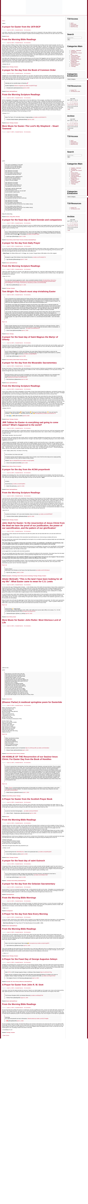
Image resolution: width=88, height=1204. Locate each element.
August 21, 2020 (24, 997)
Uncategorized (9, 910)
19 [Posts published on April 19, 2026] (77, 104)
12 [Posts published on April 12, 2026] (77, 103)
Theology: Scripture (14, 66)
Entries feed (73, 24)
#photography (8, 281)
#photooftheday (15, 281)
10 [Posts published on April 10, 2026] (74, 103)
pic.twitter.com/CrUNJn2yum (43, 570)
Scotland (26, 239)
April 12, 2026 (20, 572)
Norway (25, 359)
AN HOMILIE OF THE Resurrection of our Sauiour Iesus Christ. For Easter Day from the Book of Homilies (30, 757)
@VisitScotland (51, 281)
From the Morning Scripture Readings (21, 94)
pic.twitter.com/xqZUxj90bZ (27, 460)
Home (3, 20)
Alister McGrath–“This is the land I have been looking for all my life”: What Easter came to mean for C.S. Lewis (32, 580)
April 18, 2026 (10, 73)
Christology (14, 575)
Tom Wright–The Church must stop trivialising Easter (29, 291)
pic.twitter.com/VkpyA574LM (48, 975)
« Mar (68, 109)
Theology (12, 333)
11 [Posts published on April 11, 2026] (75, 103)
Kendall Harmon (19, 30)
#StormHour (53, 280)
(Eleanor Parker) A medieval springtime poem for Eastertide (32, 702)
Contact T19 (73, 90)
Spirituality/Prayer (13, 91)
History (11, 466)
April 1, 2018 (26, 792)
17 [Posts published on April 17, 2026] (74, 104)
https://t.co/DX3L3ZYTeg (46, 972)
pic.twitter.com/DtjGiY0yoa (33, 234)
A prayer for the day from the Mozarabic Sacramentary (29, 363)
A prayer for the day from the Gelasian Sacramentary (28, 884)
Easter (7, 36)
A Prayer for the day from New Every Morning (25, 914)
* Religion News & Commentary (75, 62)
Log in (72, 23)
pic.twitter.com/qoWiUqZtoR (44, 851)
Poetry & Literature (17, 466)
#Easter (10, 787)
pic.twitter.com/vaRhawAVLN (33, 328)
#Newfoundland (31, 1018)
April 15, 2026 (10, 428)
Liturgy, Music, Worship (15, 216)
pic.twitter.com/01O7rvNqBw (41, 1018)
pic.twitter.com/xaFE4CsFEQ (20, 377)
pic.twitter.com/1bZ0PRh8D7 (46, 514)
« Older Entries (5, 1035)
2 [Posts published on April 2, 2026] (72, 101)
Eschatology (30, 575)
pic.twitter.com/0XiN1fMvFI (11, 790)
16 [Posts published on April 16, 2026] (72, 104)
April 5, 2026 (25, 462)
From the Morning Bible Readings (19, 39)
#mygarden (21, 85)
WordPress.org (74, 26)
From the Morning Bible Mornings (19, 897)
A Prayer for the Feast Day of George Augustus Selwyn (29, 959)
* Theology (73, 66)
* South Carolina (74, 65)
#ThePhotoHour (23, 282)
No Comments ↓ (27, 30)
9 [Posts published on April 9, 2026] (72, 103)
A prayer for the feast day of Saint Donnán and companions (32, 220)
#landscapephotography (42, 281)
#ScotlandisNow (46, 280)
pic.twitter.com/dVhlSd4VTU (39, 117)
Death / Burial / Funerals (18, 239)
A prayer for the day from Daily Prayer (21, 243)
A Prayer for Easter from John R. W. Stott (22, 984)
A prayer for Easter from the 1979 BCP (21, 27)
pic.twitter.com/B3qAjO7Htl (36, 995)
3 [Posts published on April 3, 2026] (73, 101)
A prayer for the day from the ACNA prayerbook (26, 469)
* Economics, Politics (75, 56)
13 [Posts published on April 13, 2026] (68, 104)
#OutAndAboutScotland (30, 281)
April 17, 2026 (10, 132)
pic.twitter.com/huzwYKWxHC (31, 811)
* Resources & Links (75, 64)
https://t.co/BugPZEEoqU (15, 460)
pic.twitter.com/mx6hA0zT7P (49, 413)
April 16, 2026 (10, 294)
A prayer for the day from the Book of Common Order (29, 70)
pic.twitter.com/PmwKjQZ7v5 (39, 257)
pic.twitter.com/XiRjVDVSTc (28, 611)
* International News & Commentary (76, 59)
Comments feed (74, 25)
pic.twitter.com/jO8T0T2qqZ (30, 85)
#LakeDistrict (10, 377)
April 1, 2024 (25, 750)
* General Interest (75, 57)
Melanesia (22, 981)
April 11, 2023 (35, 978)
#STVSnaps (16, 282)
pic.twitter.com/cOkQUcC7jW (41, 874)
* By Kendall (73, 51)
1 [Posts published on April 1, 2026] (70, 101)
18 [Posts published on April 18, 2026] (75, 104)
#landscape (22, 281)
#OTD (9, 972)
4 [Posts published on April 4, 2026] (75, 101)
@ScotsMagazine (9, 282)
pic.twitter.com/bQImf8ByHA (30, 353)
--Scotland (8, 880)
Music (11, 698)
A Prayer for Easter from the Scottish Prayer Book (27, 799)
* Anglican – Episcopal (76, 50)
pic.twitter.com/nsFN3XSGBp (39, 282)
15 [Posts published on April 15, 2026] (71, 104)
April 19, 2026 (10, 30)
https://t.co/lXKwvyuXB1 (31, 747)
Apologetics (8, 575)
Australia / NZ (9, 981)
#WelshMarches (20, 851)
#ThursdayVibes (38, 413)
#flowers (16, 85)
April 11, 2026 (25, 330)
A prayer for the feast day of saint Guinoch (23, 860)
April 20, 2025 (29, 613)
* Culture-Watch (74, 55)
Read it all (4, 321)
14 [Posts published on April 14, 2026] (69, 104)
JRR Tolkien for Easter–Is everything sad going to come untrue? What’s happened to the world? (30, 423)
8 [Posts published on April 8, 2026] (70, 103)
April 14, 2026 (10, 531)
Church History (9, 239)
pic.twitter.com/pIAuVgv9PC (42, 943)
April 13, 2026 (10, 864)
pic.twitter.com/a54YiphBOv (18, 483)
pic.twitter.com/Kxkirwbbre (43, 747)
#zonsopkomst (32, 943)
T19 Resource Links (75, 91)
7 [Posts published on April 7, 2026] (69, 103)
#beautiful (30, 282)
